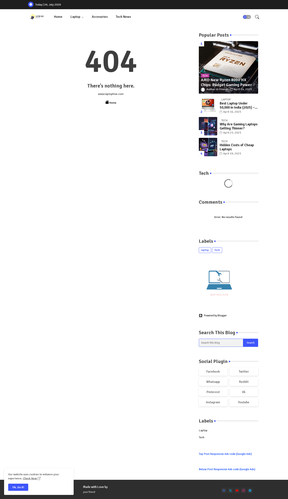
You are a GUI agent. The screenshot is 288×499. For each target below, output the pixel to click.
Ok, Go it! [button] (18, 487)
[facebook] (223, 490)
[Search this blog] (221, 343)
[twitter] (230, 490)
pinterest (213, 392)
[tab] (58, 17)
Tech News (123, 17)
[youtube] (237, 490)
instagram (213, 402)
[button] (247, 17)
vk (243, 392)
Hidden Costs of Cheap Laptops (237, 147)
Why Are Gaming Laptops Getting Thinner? (239, 126)
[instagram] (243, 490)
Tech (217, 250)
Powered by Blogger (213, 315)
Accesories (100, 17)
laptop (205, 250)
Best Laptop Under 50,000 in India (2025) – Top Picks (237, 105)
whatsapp (213, 382)
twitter (244, 372)
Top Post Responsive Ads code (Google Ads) (225, 454)
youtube (243, 402)
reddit (244, 382)
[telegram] (250, 490)
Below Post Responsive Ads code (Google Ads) (227, 469)
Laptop (75, 17)
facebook (213, 372)
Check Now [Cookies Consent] (30, 478)
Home (58, 17)
